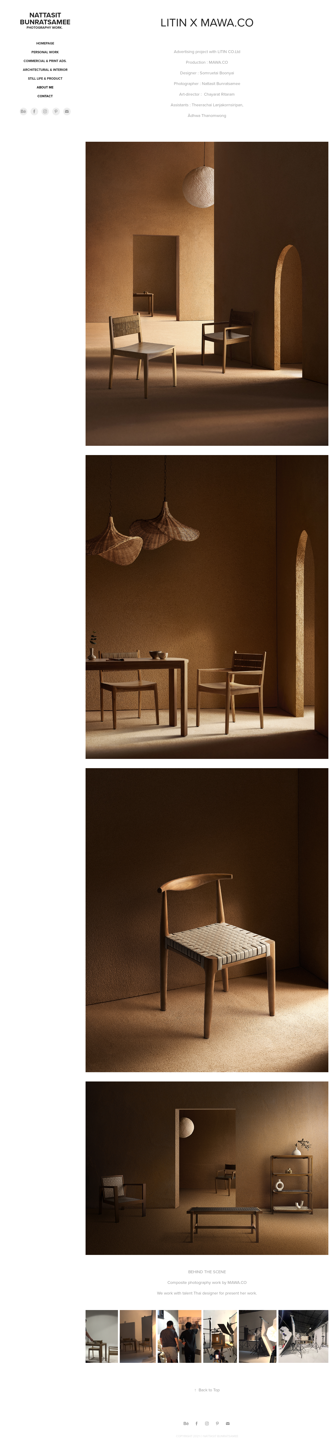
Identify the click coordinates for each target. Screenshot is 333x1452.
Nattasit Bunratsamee (45, 18)
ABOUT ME (45, 87)
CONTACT (45, 96)
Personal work (45, 52)
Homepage (45, 43)
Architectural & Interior (45, 69)
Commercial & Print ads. (45, 61)
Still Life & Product (45, 78)
